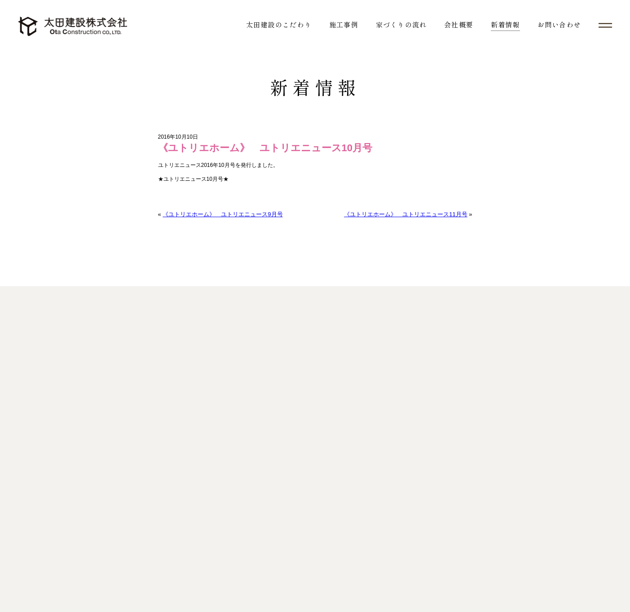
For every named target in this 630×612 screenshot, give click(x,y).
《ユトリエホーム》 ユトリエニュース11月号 (405, 214)
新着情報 (505, 24)
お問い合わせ (559, 24)
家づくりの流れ (401, 24)
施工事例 (343, 24)
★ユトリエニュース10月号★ (193, 179)
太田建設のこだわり (279, 24)
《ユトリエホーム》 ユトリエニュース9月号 (222, 214)
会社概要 (458, 24)
